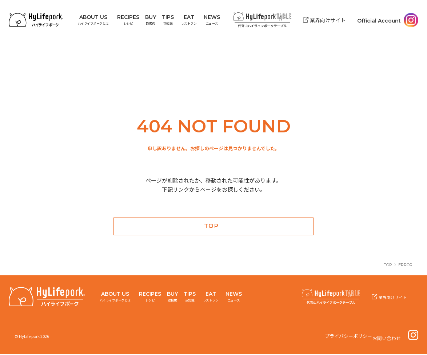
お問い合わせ (389, 337)
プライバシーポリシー (350, 337)
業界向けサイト (328, 18)
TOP (388, 265)
